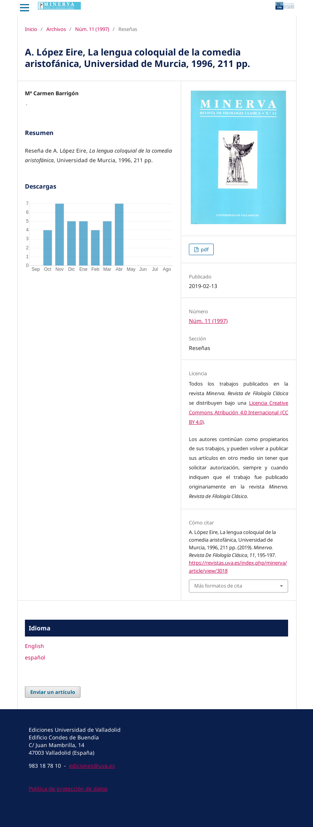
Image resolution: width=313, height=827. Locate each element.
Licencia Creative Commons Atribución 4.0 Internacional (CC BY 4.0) (238, 412)
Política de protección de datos (68, 788)
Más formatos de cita (218, 585)
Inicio (31, 29)
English (34, 646)
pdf (204, 249)
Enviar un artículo (52, 692)
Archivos (56, 29)
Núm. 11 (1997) (92, 29)
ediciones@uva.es (92, 765)
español (35, 657)
